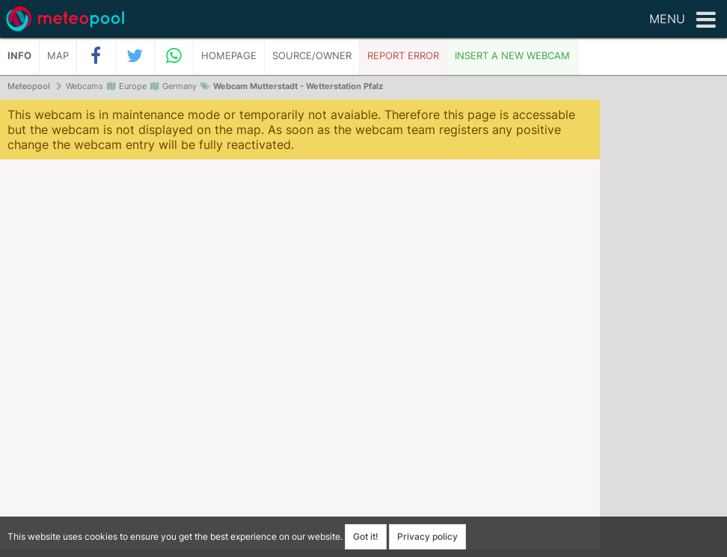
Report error (403, 55)
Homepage (229, 55)
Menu (682, 20)
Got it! (365, 536)
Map (58, 55)
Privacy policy (427, 536)
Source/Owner (312, 55)
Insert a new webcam (512, 55)
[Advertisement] (663, 329)
